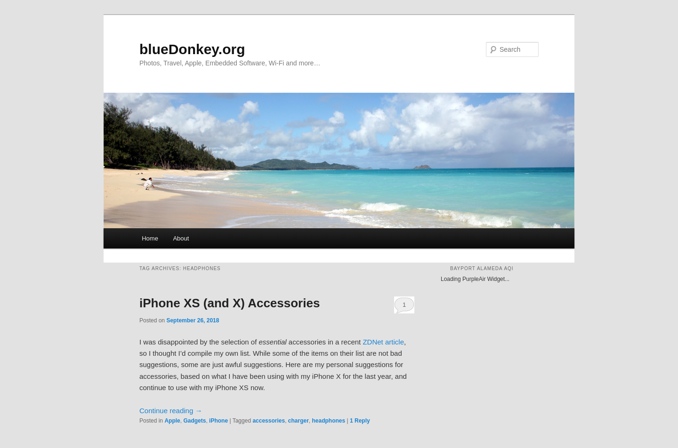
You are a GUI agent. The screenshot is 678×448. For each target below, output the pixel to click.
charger (298, 420)
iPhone (218, 420)
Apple (172, 420)
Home (150, 238)
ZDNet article (383, 342)
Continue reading (170, 411)
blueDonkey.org (192, 49)
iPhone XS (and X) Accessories (229, 303)
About (181, 238)
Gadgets (194, 420)
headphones (329, 420)
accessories (268, 420)
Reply (360, 420)
